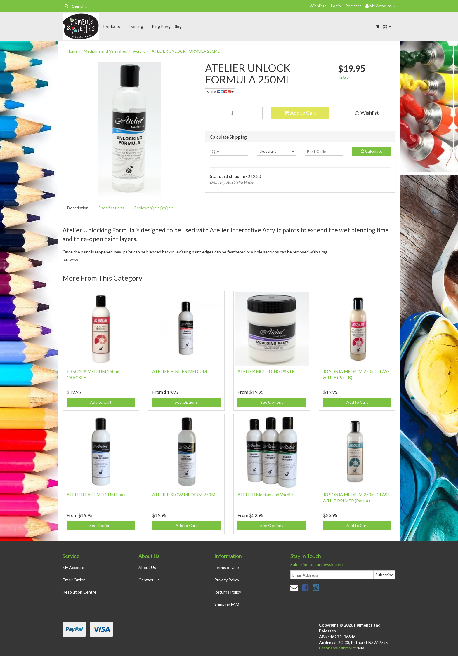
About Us (147, 567)
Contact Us (148, 579)
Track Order (74, 579)
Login (336, 5)
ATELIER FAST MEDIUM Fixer (96, 494)
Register (353, 5)
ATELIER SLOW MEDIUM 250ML (185, 494)
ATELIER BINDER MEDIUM (179, 371)
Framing (136, 26)
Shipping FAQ (226, 604)
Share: (220, 91)
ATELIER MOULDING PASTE (265, 371)
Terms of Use (226, 567)
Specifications (111, 207)
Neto (360, 648)
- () (383, 26)
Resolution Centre (79, 591)
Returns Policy (227, 591)
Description (78, 207)
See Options (186, 402)
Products (111, 26)
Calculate (371, 151)
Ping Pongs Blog (167, 26)
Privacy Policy (226, 579)
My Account (74, 567)
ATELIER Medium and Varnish (266, 494)
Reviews (153, 207)
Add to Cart (300, 112)
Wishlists (318, 5)
